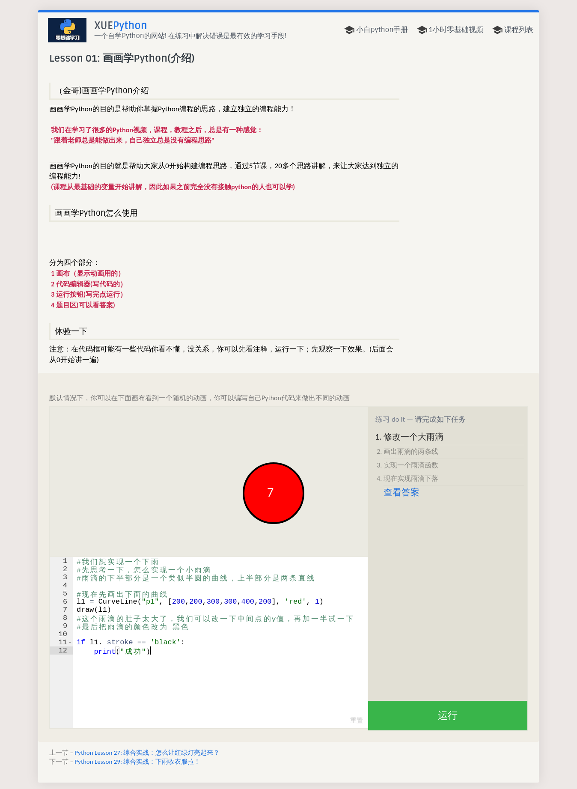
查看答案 (401, 492)
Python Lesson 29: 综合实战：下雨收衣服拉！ (137, 761)
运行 (448, 715)
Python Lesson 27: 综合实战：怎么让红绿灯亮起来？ (147, 752)
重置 (356, 720)
